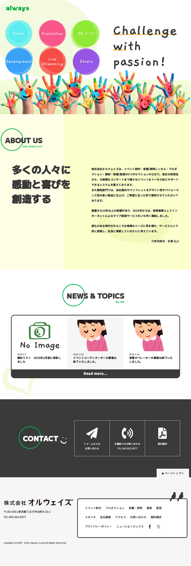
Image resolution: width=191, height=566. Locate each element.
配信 (159, 508)
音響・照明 (135, 508)
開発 (149, 508)
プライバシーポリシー (98, 526)
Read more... (95, 373)
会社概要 (105, 517)
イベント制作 (93, 508)
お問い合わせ (138, 517)
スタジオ (90, 517)
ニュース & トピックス (130, 526)
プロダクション (114, 508)
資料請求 (156, 517)
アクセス (120, 517)
